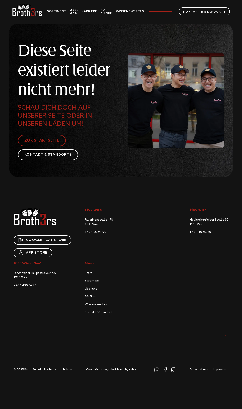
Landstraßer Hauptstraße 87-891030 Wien (36, 275)
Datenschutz (199, 369)
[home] (27, 10)
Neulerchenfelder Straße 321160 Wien (209, 222)
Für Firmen (107, 11)
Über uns (74, 11)
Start (88, 273)
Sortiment (56, 11)
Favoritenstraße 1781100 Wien (99, 222)
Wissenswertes (130, 11)
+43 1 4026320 (200, 232)
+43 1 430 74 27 (25, 285)
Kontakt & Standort (98, 312)
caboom (134, 369)
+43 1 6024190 (95, 232)
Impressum (220, 369)
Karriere (89, 11)
